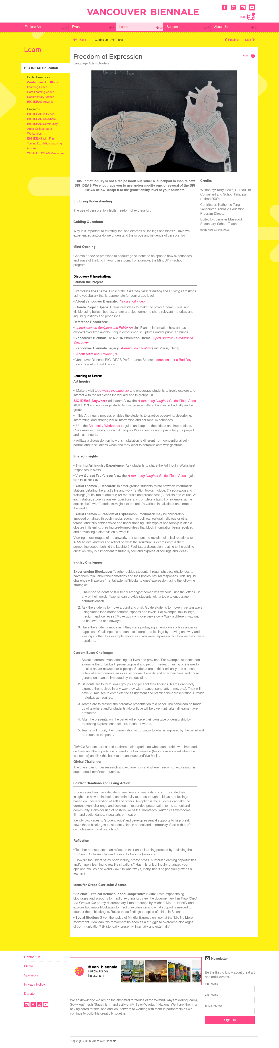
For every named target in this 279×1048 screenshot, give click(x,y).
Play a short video (132, 301)
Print (248, 56)
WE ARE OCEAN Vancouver (45, 153)
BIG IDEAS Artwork (40, 101)
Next (250, 39)
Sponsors (31, 975)
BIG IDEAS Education (41, 68)
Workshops (34, 133)
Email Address (214, 1005)
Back (79, 39)
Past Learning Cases (40, 92)
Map (247, 16)
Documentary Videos (40, 97)
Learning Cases (37, 87)
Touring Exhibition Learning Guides (44, 146)
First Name (211, 983)
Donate (29, 993)
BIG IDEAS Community (42, 124)
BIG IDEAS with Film (41, 138)
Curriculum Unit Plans (42, 82)
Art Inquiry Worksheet (104, 426)
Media (28, 966)
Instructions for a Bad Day (173, 360)
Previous (232, 39)
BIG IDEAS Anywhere (41, 119)
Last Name (211, 994)
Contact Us (32, 957)
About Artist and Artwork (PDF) (99, 354)
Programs (33, 109)
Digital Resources (38, 77)
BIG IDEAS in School (41, 114)
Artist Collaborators (39, 128)
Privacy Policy (34, 984)
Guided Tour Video (167, 401)
